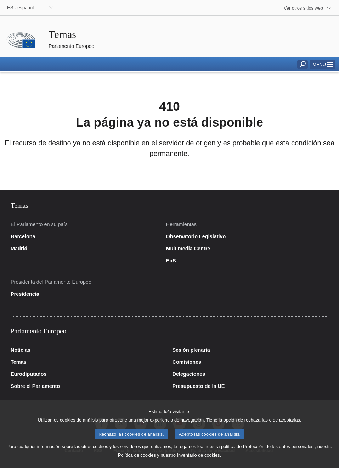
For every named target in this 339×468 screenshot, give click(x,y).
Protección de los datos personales (278, 454)
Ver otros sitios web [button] (303, 8)
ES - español (20, 7)
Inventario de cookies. (199, 463)
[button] (322, 64)
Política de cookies (137, 463)
